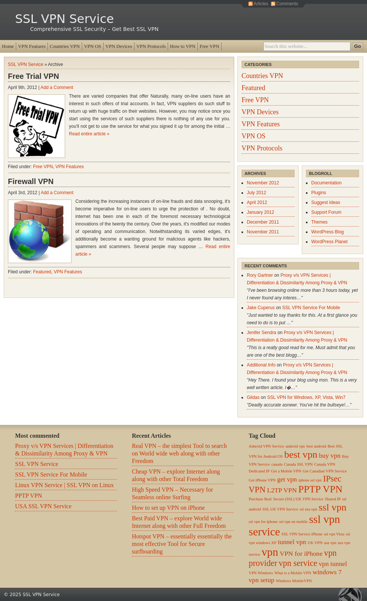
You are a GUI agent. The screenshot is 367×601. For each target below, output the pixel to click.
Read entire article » (89, 133)
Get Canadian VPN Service (325, 471)
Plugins (318, 192)
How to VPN (183, 46)
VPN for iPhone (301, 553)
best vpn (300, 454)
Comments (287, 3)
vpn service (298, 563)
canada (277, 464)
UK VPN (314, 543)
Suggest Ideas (325, 202)
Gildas (253, 397)
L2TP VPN (282, 490)
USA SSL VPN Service (43, 506)
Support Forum (326, 212)
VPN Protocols (151, 46)
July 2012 (256, 192)
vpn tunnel (333, 563)
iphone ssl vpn (310, 480)
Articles (261, 3)
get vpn (287, 479)
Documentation (326, 183)
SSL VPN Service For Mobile (311, 307)
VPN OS (92, 46)
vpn (269, 552)
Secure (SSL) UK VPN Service (298, 499)
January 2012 (260, 212)
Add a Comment (57, 87)
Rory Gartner (260, 275)
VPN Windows (261, 573)
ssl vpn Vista (334, 534)
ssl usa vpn (308, 509)
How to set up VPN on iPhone (168, 507)
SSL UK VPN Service (280, 509)
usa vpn (330, 543)
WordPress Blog (327, 232)
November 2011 (263, 232)
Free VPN (209, 46)
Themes (319, 222)
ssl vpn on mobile (293, 522)
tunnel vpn (292, 542)
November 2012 (263, 183)
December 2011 (263, 222)
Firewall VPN (31, 181)
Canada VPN (324, 464)
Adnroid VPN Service (266, 446)
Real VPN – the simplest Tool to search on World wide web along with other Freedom (179, 453)
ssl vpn (333, 507)
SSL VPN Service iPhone (302, 534)
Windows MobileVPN (294, 581)
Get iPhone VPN (262, 480)
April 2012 (257, 202)
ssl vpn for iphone (263, 522)
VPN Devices (119, 46)
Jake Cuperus (261, 307)
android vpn (295, 446)
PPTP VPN (28, 495)
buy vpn (329, 455)
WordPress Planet (329, 241)
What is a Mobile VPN (292, 573)
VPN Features (32, 46)
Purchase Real (260, 499)
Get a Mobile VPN (286, 471)
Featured (42, 271)
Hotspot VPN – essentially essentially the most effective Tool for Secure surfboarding (182, 544)
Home (8, 46)
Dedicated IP (259, 471)
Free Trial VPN (33, 76)
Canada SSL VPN (298, 464)
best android (316, 446)
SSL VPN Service (64, 19)
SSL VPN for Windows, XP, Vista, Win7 (306, 397)
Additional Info (261, 365)
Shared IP (333, 499)
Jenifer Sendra (261, 332)
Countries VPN (65, 46)
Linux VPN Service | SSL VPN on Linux (64, 485)
